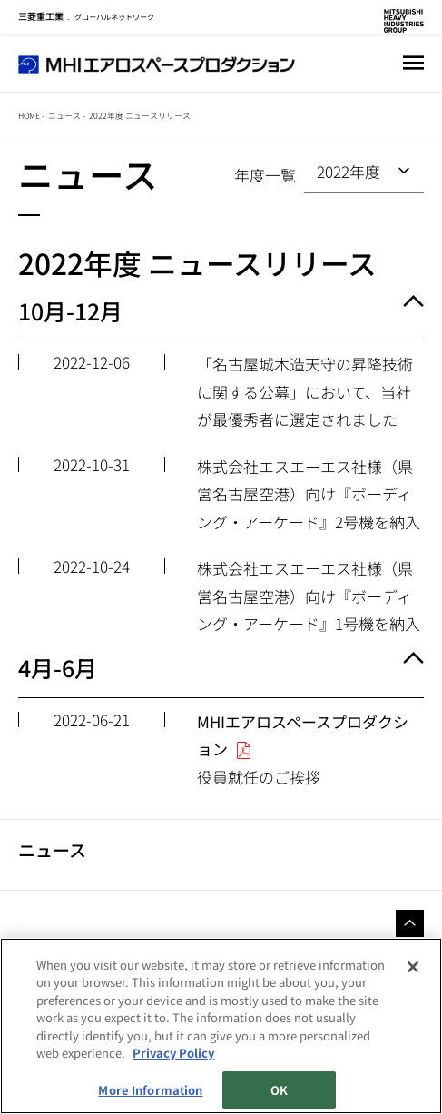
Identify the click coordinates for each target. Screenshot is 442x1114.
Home (29, 116)
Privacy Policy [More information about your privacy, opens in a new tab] (173, 1052)
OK (279, 1090)
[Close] (413, 967)
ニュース (64, 116)
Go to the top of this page (409, 923)
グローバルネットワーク (85, 16)
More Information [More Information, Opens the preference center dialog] (150, 1090)
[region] (221, 1026)
